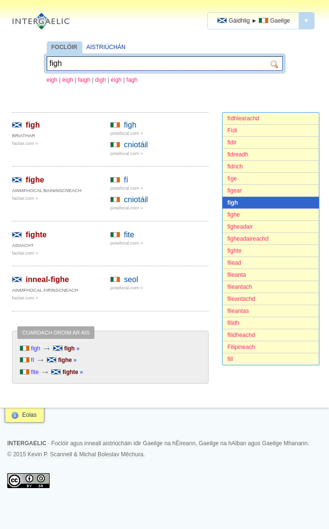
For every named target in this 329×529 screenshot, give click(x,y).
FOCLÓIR (65, 47)
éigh (116, 80)
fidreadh (237, 154)
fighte (234, 250)
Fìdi (232, 130)
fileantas (238, 311)
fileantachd (241, 299)
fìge (232, 178)
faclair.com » (25, 143)
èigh (67, 80)
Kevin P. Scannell (49, 454)
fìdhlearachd (243, 118)
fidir (232, 142)
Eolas (29, 415)
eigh (52, 80)
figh (232, 202)
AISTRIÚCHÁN (105, 47)
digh (100, 80)
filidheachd (241, 335)
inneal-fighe (47, 279)
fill (230, 359)
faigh (84, 80)
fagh (131, 80)
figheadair (240, 226)
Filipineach (241, 347)
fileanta (236, 274)
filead (234, 262)
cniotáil (136, 145)
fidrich (235, 166)
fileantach (239, 287)
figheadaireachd (247, 238)
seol (131, 279)
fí (126, 180)
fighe (233, 214)
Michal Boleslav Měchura (111, 454)
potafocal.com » (126, 133)
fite (129, 235)
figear (234, 190)
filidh (233, 323)
